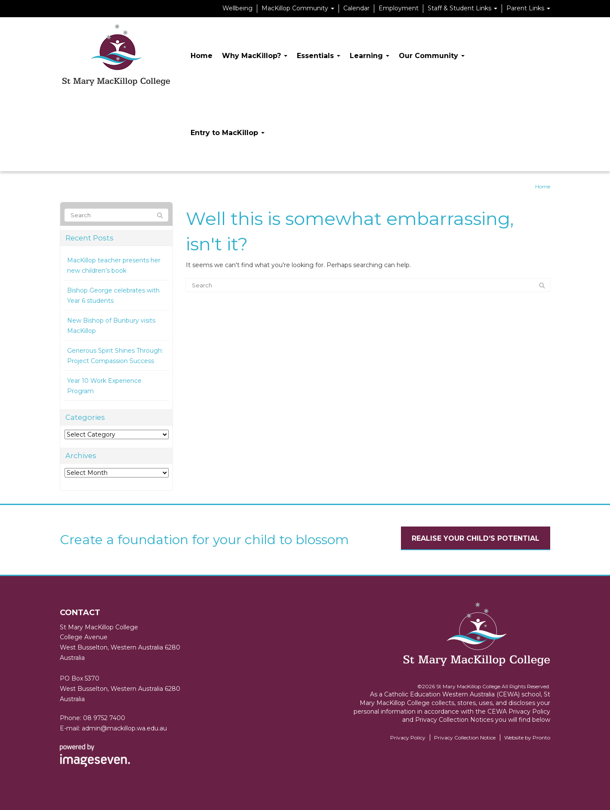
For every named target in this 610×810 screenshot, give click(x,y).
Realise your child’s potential (475, 538)
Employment (399, 8)
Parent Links (528, 8)
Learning (369, 56)
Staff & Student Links (462, 8)
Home (202, 56)
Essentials (318, 56)
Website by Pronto (527, 737)
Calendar (356, 8)
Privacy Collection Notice (465, 737)
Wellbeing (237, 8)
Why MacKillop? (254, 56)
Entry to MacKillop (228, 133)
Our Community (432, 56)
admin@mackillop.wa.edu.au (124, 728)
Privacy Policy (407, 737)
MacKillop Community (298, 8)
